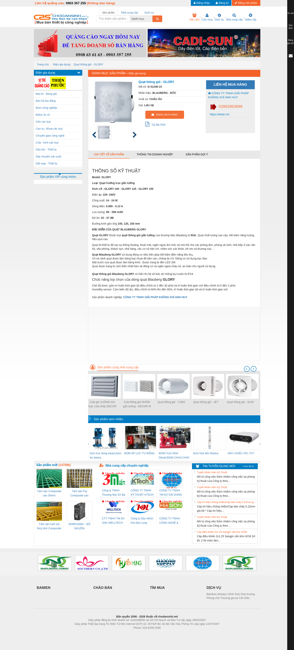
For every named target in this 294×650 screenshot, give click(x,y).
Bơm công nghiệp (46, 107)
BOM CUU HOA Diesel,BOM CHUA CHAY (174, 455)
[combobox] (151, 18)
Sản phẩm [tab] (108, 12)
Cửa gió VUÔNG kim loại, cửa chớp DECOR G (102, 404)
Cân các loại (43, 121)
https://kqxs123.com (165, 633)
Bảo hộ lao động (46, 100)
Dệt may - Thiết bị (46, 163)
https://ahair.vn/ (219, 114)
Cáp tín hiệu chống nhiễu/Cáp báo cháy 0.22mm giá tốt (227, 502)
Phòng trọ (122, 633)
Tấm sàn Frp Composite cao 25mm (79, 494)
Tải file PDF (155, 124)
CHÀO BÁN (102, 588)
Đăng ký (222, 2)
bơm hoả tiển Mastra (205, 453)
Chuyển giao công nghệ (50, 135)
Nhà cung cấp (234, 17)
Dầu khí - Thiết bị (46, 149)
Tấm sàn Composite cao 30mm (49, 493)
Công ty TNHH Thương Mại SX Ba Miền (113, 493)
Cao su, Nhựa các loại (49, 128)
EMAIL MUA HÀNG (165, 114)
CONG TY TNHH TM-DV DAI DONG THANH (170, 493)
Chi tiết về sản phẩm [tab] (109, 154)
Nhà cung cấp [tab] (129, 12)
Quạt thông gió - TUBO (171, 402)
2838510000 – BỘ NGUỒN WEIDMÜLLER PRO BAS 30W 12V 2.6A (79, 526)
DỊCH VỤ (214, 588)
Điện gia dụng (61, 64)
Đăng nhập (202, 2)
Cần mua (207, 17)
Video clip (250, 17)
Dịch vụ (219, 17)
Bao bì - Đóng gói (46, 93)
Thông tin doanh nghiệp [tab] (155, 154)
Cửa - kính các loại (47, 142)
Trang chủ (43, 64)
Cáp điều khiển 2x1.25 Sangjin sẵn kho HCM (222, 531)
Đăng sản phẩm (246, 2)
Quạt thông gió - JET (205, 402)
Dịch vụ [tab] (149, 12)
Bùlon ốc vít (43, 114)
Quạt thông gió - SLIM (240, 402)
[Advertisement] (174, 334)
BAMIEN (44, 588)
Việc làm (194, 17)
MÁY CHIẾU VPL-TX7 (241, 453)
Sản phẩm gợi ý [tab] (197, 154)
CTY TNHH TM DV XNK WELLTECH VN (113, 521)
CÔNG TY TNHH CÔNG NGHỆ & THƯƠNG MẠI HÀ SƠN (170, 521)
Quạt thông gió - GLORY (88, 64)
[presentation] (247, 369)
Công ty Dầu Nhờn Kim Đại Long (142, 520)
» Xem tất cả (248, 466)
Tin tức (290, 13)
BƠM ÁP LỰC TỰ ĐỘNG (139, 453)
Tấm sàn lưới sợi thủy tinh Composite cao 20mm (49, 526)
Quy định (291, 26)
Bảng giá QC (290, 41)
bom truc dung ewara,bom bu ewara (106, 455)
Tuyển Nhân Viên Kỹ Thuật (212, 472)
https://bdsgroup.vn (141, 633)
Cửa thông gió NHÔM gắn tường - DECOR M (137, 404)
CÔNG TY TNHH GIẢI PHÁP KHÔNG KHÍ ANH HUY (228, 95)
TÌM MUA (157, 588)
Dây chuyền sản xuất (48, 156)
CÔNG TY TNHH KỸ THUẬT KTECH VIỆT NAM (142, 493)
